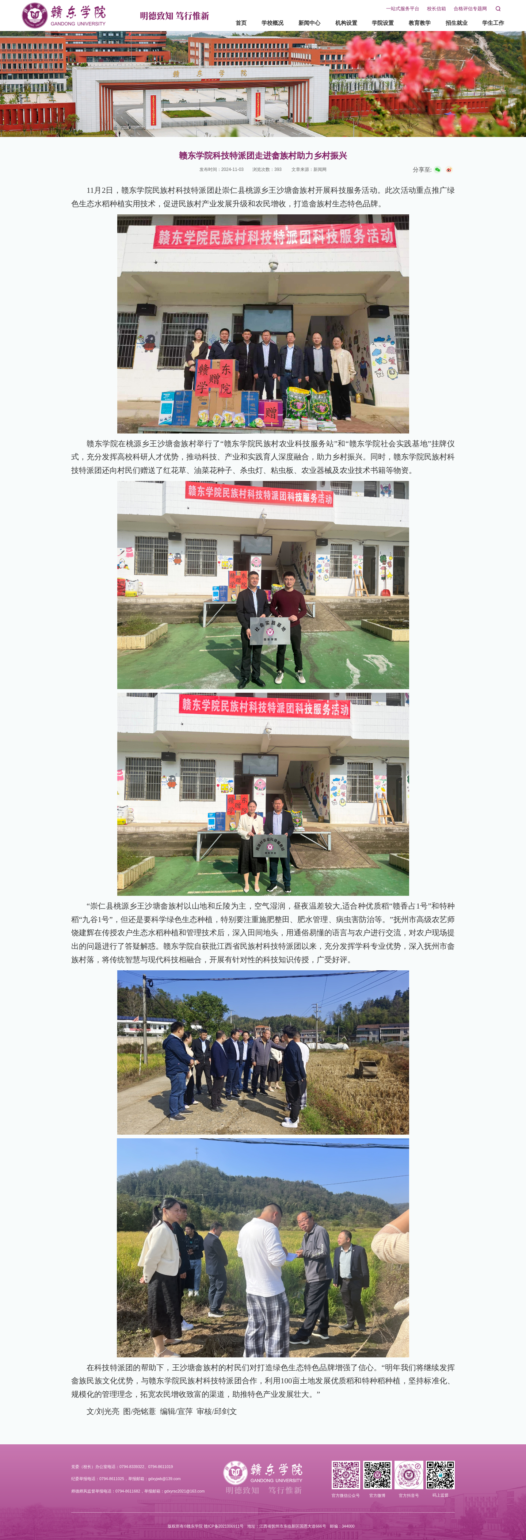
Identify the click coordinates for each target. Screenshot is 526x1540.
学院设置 (376, 23)
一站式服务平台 (395, 9)
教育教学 (413, 23)
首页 (234, 23)
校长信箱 (429, 9)
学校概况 (266, 23)
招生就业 (449, 23)
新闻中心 (302, 23)
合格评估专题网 (463, 9)
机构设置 (339, 23)
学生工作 (486, 23)
